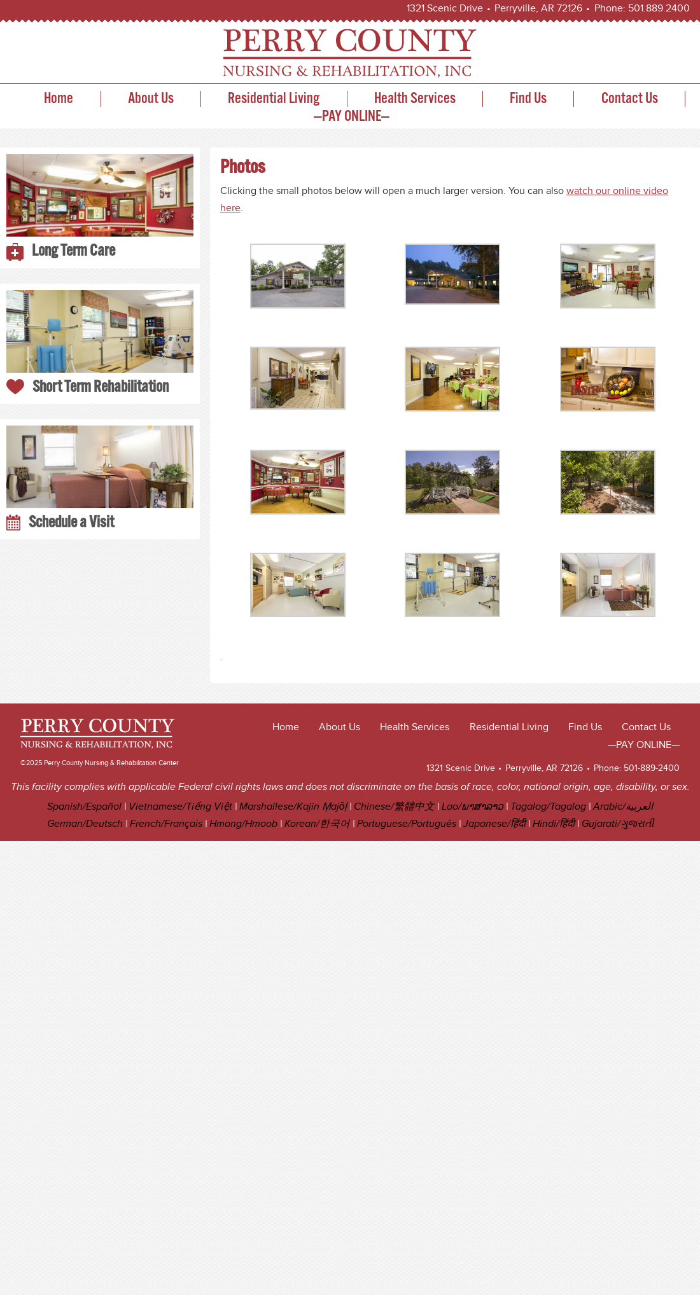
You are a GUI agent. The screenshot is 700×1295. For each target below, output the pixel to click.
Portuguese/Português (406, 824)
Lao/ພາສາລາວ (472, 807)
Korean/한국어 (317, 824)
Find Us (528, 99)
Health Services (415, 99)
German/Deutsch (85, 824)
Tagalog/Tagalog (548, 807)
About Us (151, 99)
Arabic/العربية (623, 807)
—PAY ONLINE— (351, 117)
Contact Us (629, 99)
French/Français (166, 824)
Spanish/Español (84, 807)
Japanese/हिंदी (494, 824)
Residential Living (273, 99)
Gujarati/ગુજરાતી (618, 824)
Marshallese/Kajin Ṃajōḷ (293, 807)
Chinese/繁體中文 (394, 807)
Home (58, 99)
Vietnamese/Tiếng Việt (180, 807)
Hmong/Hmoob (243, 824)
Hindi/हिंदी (554, 824)
